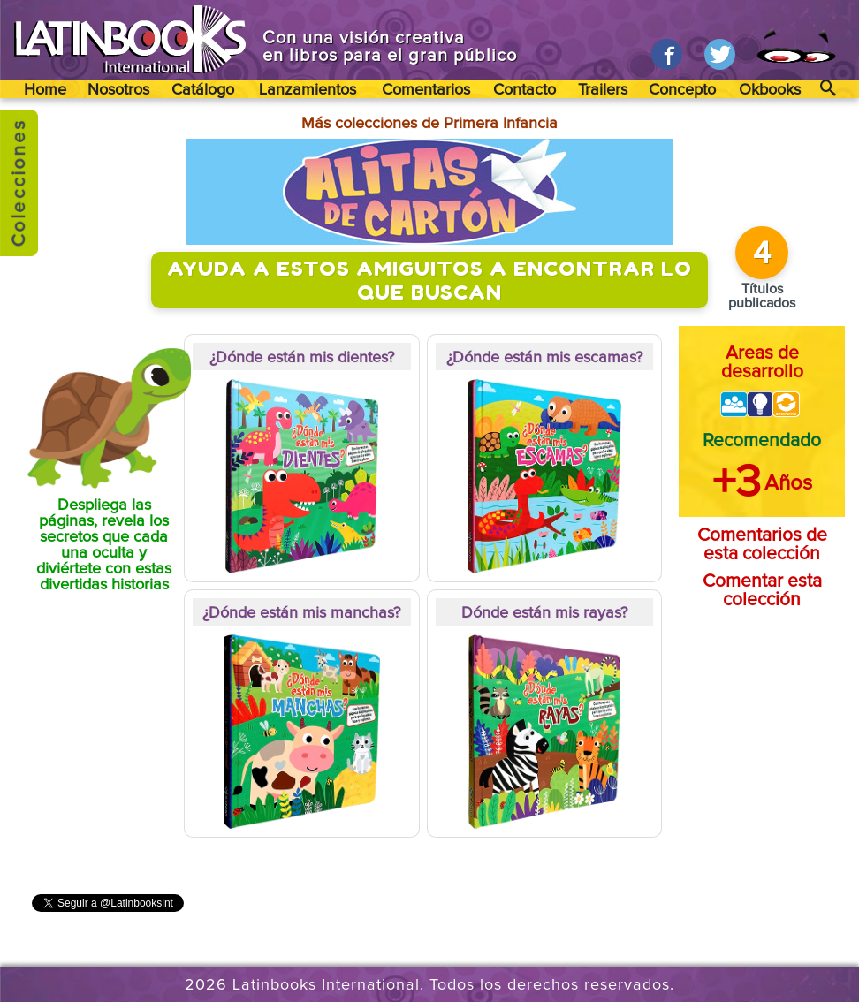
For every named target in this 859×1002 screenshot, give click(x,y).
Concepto (682, 90)
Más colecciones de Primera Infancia (429, 124)
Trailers (602, 90)
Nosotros (118, 90)
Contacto (524, 90)
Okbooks (770, 90)
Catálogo (202, 90)
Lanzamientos (307, 90)
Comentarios (426, 90)
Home (45, 90)
